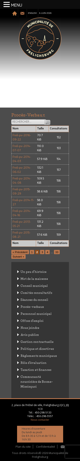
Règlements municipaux (38, 355)
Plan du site (23, 446)
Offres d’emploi (32, 320)
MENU (16, 5)
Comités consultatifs (36, 292)
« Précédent (20, 252)
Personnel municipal (36, 313)
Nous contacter (40, 420)
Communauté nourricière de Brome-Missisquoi (36, 381)
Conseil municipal (34, 285)
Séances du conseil (34, 299)
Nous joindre (29, 327)
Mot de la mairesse (34, 278)
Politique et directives (37, 348)
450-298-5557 (44, 416)
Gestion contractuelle (37, 341)
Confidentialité (45, 446)
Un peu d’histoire (33, 271)
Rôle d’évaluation (33, 362)
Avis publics (29, 334)
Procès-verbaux (32, 306)
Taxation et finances (35, 369)
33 (56, 252)
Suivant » (18, 256)
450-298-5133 (43, 412)
